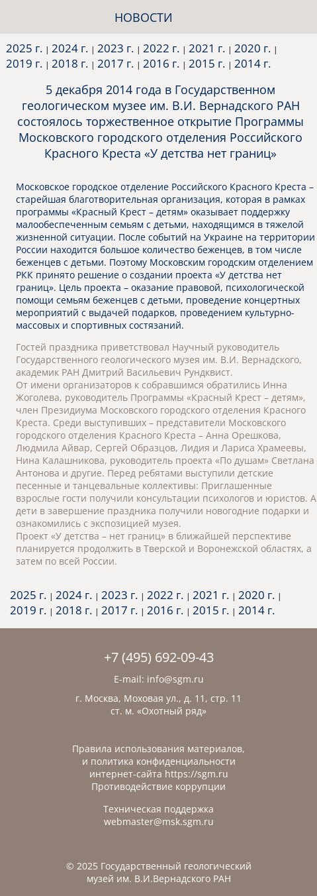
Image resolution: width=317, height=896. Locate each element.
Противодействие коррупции (158, 786)
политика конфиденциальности (163, 761)
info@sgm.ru (175, 679)
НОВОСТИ (143, 17)
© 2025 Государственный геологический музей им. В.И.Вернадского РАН (158, 872)
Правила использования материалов (157, 748)
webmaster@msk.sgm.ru (159, 821)
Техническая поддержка (158, 809)
